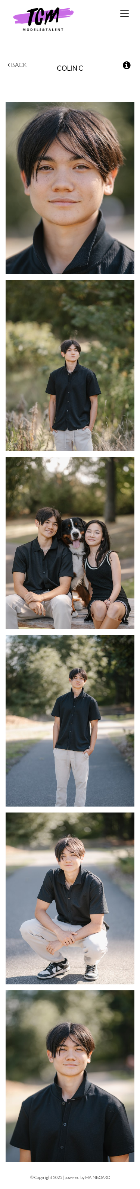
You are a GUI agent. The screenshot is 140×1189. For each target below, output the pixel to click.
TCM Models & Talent (56, 18)
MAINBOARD (97, 1177)
